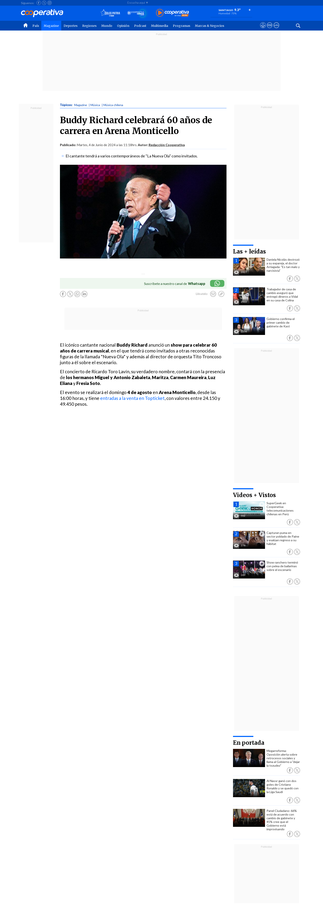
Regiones (89, 26)
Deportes (70, 26)
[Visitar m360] (270, 29)
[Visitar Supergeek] (276, 29)
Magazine (51, 26)
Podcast (140, 26)
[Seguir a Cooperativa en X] (44, 3)
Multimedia (159, 26)
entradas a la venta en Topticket (132, 398)
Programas (181, 26)
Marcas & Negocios (209, 26)
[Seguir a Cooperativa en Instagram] (49, 3)
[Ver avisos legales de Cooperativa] (263, 29)
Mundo (106, 26)
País (35, 26)
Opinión (123, 26)
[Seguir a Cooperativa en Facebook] (39, 3)
